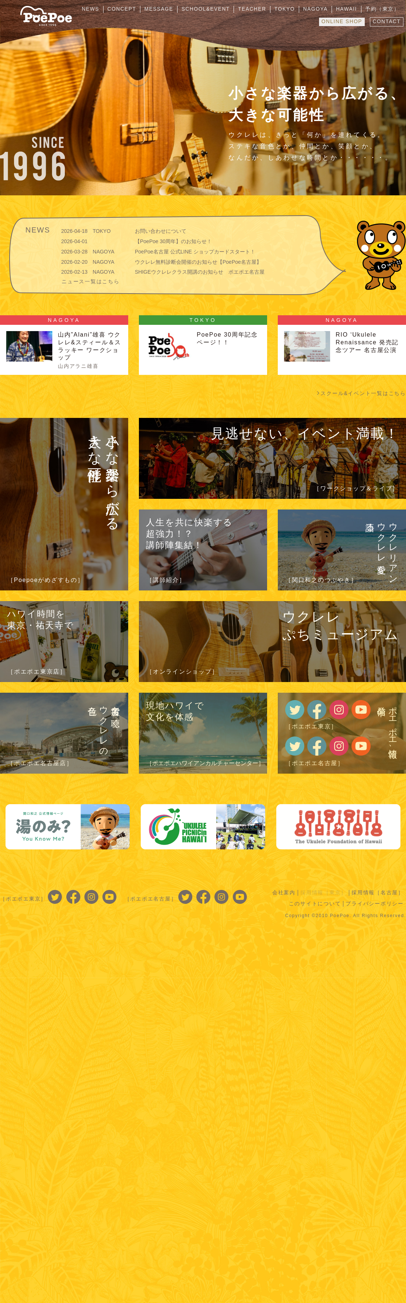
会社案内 (282, 892)
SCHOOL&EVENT (215, 9)
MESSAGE (170, 9)
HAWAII (349, 9)
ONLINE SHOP (339, 21)
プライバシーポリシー (375, 903)
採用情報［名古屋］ (377, 892)
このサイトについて (314, 903)
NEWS (105, 9)
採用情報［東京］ (322, 892)
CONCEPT (135, 9)
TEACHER (260, 9)
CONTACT (385, 21)
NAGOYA (320, 9)
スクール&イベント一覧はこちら (363, 393)
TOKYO (291, 9)
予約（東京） (383, 9)
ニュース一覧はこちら (91, 281)
